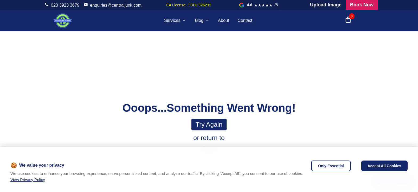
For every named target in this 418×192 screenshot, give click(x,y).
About (223, 20)
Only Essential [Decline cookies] (331, 166)
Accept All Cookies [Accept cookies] (384, 166)
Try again (209, 124)
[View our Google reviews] (258, 5)
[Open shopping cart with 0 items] (348, 20)
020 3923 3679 (65, 5)
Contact (245, 20)
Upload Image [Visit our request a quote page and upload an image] (325, 4)
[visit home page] (62, 20)
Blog (202, 20)
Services (175, 20)
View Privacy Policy (27, 179)
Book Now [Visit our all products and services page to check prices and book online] (361, 4)
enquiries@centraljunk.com (116, 5)
